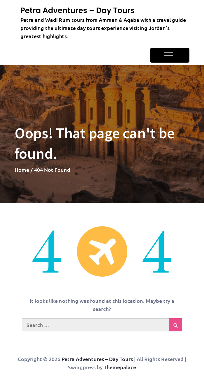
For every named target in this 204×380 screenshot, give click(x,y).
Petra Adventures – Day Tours (77, 10)
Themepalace (120, 367)
